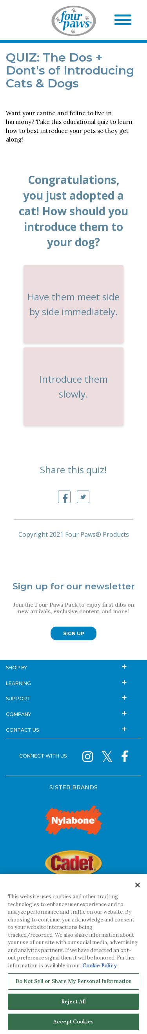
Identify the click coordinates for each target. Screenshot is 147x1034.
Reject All (73, 1001)
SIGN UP (73, 633)
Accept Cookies (73, 1021)
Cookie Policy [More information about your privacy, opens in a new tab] (99, 965)
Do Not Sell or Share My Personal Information (73, 981)
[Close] (137, 885)
